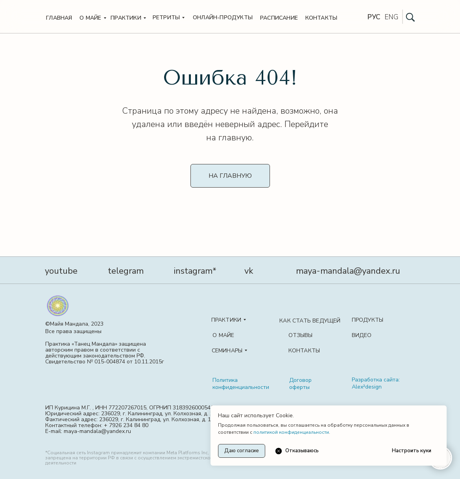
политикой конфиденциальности (291, 432)
